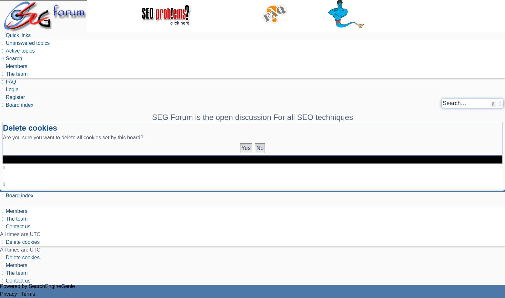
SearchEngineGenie (52, 286)
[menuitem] (25, 43)
